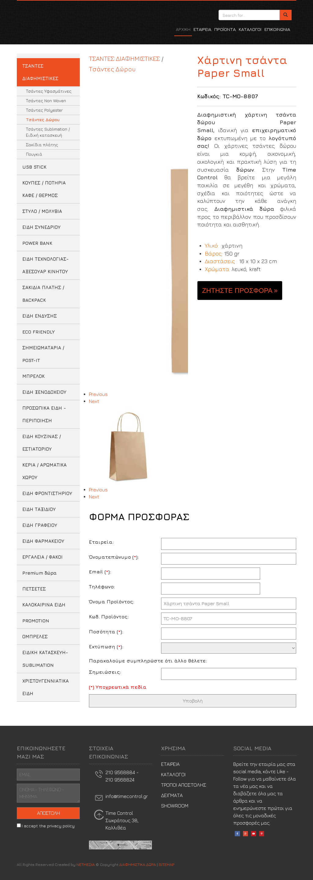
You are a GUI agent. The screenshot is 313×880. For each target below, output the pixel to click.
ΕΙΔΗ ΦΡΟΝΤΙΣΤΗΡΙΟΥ (47, 493)
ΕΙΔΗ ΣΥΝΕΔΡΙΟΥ (41, 227)
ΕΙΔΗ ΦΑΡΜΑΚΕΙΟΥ (43, 541)
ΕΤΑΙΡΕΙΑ (202, 29)
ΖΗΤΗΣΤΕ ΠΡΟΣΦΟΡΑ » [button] (240, 290)
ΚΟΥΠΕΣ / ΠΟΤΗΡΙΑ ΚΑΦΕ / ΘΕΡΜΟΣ (44, 189)
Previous (98, 394)
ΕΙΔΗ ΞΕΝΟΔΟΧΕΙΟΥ (44, 392)
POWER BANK (37, 243)
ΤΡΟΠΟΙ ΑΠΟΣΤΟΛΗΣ (183, 785)
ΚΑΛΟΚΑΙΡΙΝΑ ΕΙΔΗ (43, 604)
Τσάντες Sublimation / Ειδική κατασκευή (48, 132)
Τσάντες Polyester (44, 110)
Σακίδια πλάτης (42, 144)
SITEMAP (166, 864)
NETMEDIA (85, 864)
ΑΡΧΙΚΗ (183, 29)
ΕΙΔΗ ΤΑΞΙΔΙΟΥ (39, 509)
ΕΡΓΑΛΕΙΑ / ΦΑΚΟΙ (42, 557)
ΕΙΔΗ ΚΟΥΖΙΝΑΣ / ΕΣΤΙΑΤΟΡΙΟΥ (41, 443)
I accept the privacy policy (48, 825)
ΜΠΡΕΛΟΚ (33, 376)
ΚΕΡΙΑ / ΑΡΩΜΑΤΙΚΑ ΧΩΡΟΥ (44, 471)
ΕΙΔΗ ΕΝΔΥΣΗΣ (39, 316)
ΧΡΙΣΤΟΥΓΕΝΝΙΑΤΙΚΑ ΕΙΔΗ (45, 687)
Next (94, 401)
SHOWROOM (174, 805)
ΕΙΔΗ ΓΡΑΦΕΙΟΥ (39, 525)
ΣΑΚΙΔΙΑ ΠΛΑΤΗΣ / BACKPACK (43, 294)
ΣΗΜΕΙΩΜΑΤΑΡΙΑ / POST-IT (43, 354)
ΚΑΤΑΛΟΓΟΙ (250, 29)
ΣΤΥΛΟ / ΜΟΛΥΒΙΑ (42, 211)
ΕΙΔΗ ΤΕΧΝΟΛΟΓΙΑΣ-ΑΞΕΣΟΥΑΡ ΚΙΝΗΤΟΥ (45, 265)
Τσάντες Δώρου (43, 119)
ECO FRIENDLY (38, 331)
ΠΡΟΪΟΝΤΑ (225, 29)
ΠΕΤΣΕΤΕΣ (34, 588)
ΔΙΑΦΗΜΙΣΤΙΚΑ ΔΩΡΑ (53, 17)
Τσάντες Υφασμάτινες (49, 91)
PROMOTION (35, 620)
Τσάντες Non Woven (46, 100)
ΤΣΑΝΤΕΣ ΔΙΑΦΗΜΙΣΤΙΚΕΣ (40, 72)
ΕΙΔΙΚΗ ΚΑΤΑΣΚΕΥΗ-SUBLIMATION (45, 659)
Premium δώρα (39, 573)
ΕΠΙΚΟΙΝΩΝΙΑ (277, 29)
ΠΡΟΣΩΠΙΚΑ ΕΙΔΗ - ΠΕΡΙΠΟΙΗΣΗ (44, 414)
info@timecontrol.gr (126, 796)
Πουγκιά (34, 154)
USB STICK (34, 167)
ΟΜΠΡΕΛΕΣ (35, 636)
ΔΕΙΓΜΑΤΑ (172, 795)
